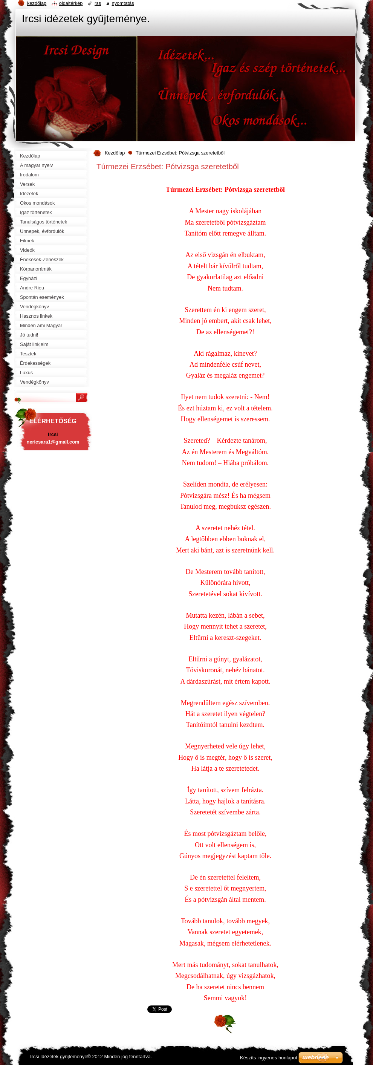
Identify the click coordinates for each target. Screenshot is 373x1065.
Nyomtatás (123, 3)
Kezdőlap (115, 153)
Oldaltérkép (71, 3)
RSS (98, 3)
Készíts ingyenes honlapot (268, 1057)
